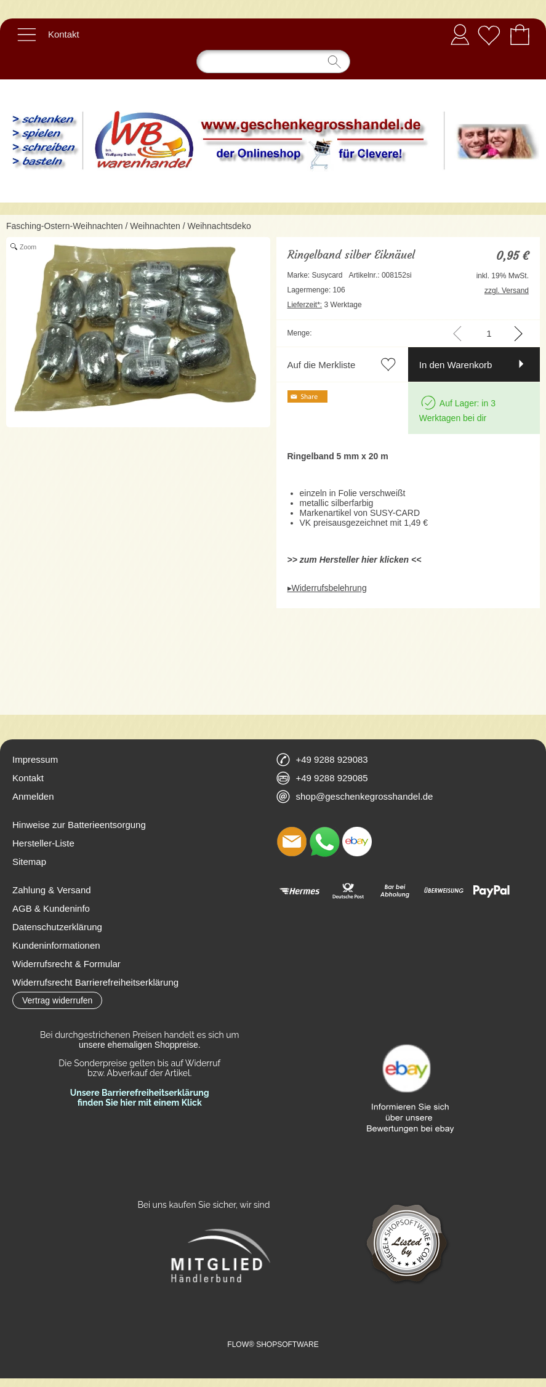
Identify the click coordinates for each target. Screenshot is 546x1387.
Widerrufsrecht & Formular (66, 964)
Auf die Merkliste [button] (321, 365)
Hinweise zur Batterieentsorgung (79, 824)
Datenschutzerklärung (57, 927)
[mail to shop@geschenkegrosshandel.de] (291, 841)
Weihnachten (155, 226)
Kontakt (63, 34)
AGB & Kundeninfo (51, 908)
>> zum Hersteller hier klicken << (354, 560)
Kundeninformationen (56, 945)
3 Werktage (324, 304)
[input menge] (489, 333)
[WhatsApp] (324, 841)
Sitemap (29, 861)
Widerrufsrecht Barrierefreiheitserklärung (95, 982)
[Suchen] (273, 61)
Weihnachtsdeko (219, 226)
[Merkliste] (488, 34)
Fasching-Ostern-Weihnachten (64, 226)
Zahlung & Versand (51, 890)
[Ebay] (357, 841)
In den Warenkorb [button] (455, 365)
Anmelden (460, 34)
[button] (26, 34)
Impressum (35, 759)
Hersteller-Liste (43, 843)
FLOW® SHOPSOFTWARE (272, 1344)
